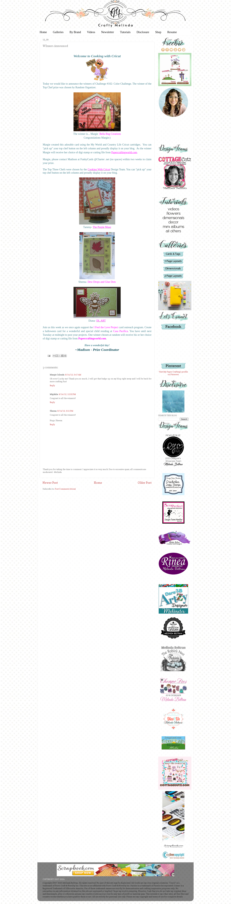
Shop (158, 32)
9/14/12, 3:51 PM (65, 411)
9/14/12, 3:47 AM (73, 375)
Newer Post (50, 482)
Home (43, 32)
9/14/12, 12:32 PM (67, 394)
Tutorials (125, 32)
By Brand (75, 32)
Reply (52, 385)
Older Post (145, 482)
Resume (172, 32)
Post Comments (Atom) (65, 489)
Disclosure (143, 32)
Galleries (58, 32)
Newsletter (107, 32)
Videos (91, 32)
